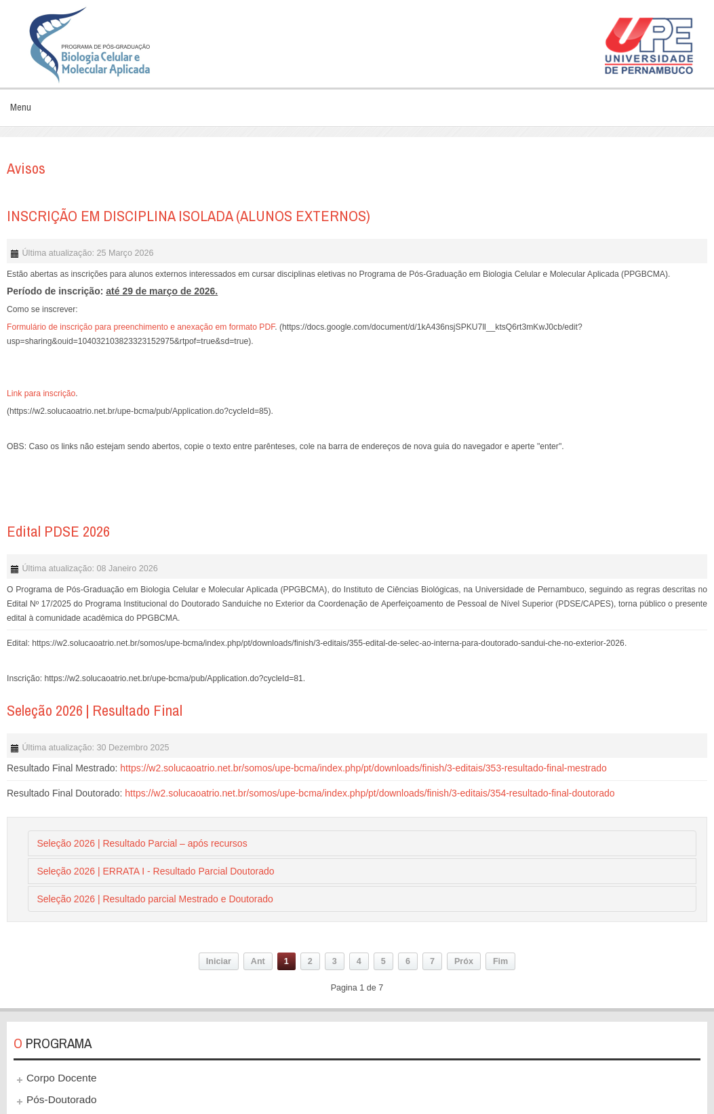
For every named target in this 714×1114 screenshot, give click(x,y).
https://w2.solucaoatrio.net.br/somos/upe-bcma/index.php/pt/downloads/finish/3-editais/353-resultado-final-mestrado (363, 768)
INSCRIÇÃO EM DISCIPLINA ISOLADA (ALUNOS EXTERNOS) (188, 216)
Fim (500, 961)
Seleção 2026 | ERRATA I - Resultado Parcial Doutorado (155, 871)
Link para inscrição (41, 393)
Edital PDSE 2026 (58, 531)
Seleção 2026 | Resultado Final (94, 710)
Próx (463, 961)
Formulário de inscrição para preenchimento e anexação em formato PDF (141, 327)
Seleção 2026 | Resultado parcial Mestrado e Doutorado (155, 899)
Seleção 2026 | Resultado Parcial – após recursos (142, 843)
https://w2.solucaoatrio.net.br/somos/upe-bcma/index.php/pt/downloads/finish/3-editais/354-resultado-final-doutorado (369, 793)
